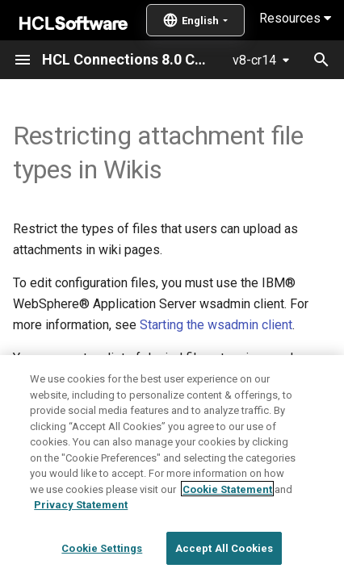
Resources (295, 18)
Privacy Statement (81, 551)
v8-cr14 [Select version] (254, 60)
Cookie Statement (227, 535)
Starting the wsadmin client (216, 324)
